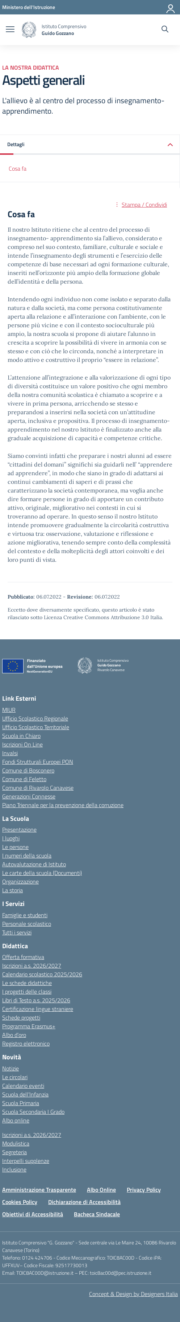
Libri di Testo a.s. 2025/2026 (36, 1000)
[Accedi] (171, 7)
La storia (12, 890)
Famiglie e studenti (24, 915)
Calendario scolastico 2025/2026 (42, 974)
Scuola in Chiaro (21, 735)
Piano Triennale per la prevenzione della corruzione (63, 805)
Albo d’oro (14, 1034)
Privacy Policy (144, 1189)
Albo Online (101, 1189)
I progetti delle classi (26, 991)
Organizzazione (20, 881)
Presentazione (19, 829)
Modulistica (15, 1143)
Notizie (10, 1068)
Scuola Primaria (20, 1103)
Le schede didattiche (27, 983)
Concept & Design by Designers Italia (133, 1294)
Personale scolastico (26, 923)
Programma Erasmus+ (28, 1026)
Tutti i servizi (17, 932)
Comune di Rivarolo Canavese (38, 787)
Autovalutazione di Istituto (34, 864)
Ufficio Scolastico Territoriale (35, 727)
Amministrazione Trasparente (39, 1189)
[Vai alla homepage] (29, 30)
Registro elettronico (26, 1043)
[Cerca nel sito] (165, 30)
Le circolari (15, 1077)
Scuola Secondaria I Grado (33, 1111)
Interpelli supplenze (25, 1160)
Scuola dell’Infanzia (25, 1094)
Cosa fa (17, 168)
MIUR (9, 709)
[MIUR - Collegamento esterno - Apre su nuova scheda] (28, 7)
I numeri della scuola (26, 855)
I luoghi (11, 838)
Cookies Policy (19, 1202)
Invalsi (10, 753)
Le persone (15, 846)
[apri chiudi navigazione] (10, 30)
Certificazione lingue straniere (37, 1008)
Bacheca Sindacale (97, 1214)
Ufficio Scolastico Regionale (35, 718)
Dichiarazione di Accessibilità (84, 1202)
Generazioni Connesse (28, 796)
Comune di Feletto (24, 779)
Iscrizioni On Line (22, 744)
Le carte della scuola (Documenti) (42, 872)
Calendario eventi (23, 1085)
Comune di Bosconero (28, 770)
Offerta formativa (23, 957)
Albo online (15, 1120)
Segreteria (14, 1152)
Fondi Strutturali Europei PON (37, 761)
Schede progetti (21, 1017)
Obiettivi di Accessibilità (32, 1214)
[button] (90, 145)
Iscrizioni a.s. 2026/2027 (31, 965)
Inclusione (14, 1169)
